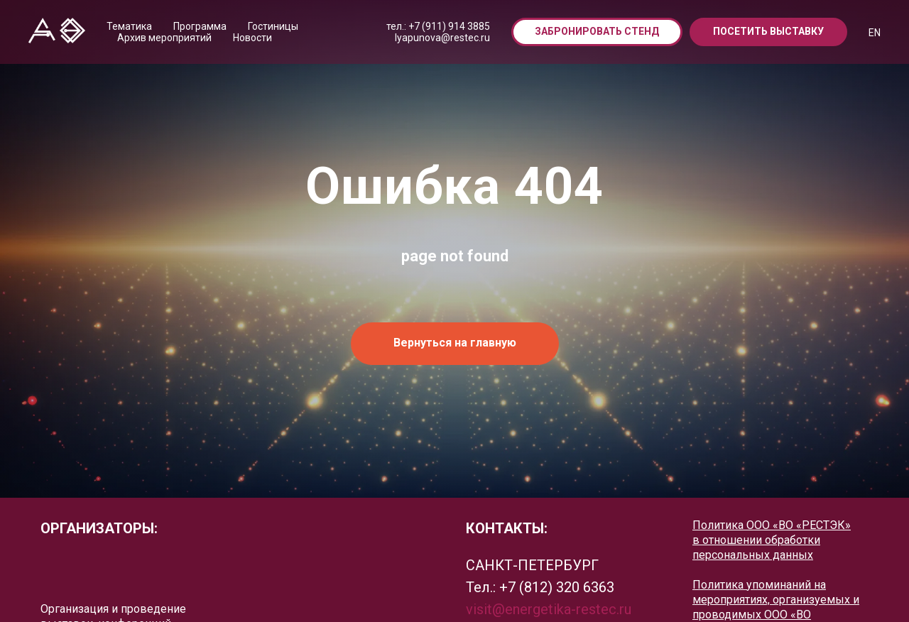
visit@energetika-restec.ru (548, 609)
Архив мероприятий (164, 37)
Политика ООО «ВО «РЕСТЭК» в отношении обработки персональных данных (771, 540)
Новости (252, 37)
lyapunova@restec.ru (442, 37)
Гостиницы (273, 26)
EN (875, 32)
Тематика (129, 26)
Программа (200, 26)
